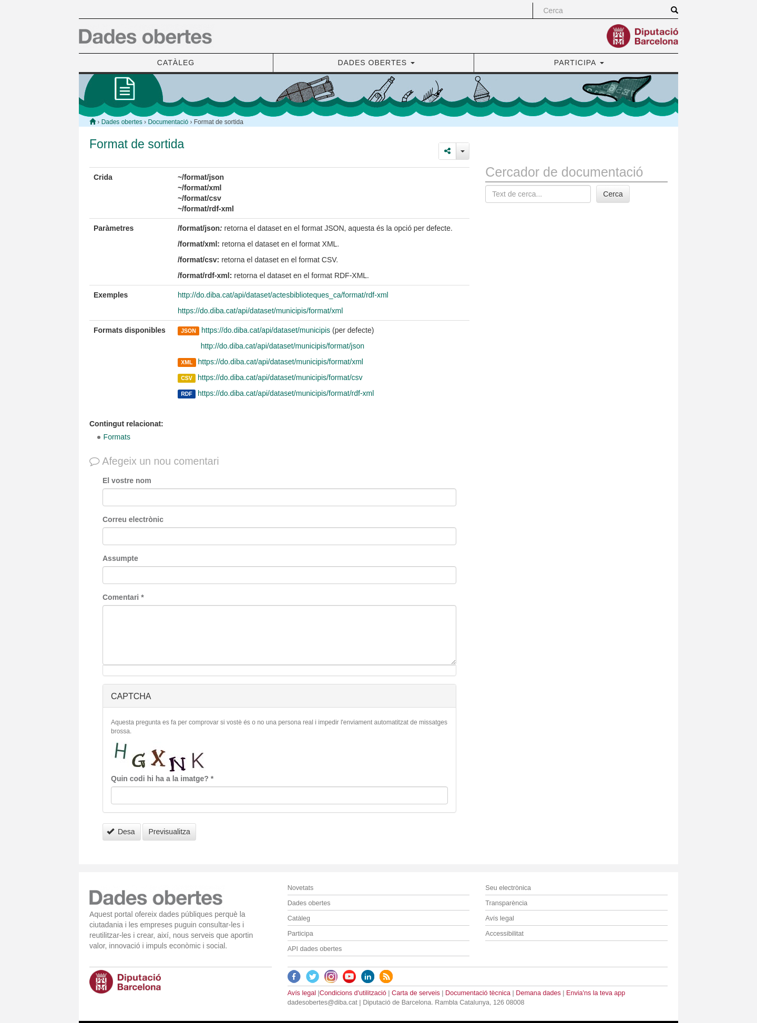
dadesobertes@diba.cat (322, 1002)
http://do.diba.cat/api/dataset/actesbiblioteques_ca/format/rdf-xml (283, 295)
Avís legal (499, 918)
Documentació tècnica (477, 993)
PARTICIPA (579, 62)
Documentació (168, 122)
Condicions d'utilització (353, 993)
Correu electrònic (133, 519)
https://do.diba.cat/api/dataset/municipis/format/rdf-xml (286, 393)
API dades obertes (315, 949)
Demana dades (538, 993)
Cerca (612, 194)
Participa (300, 933)
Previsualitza (169, 831)
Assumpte (120, 558)
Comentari (123, 597)
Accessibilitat (504, 933)
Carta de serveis (416, 993)
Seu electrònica (508, 888)
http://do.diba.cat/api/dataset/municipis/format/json (281, 346)
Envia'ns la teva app (595, 993)
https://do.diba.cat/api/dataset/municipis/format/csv (280, 377)
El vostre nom (127, 480)
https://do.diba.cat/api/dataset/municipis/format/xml (260, 310)
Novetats (301, 888)
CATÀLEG (176, 62)
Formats (117, 437)
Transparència (506, 903)
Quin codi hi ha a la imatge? (162, 778)
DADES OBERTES (376, 62)
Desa (121, 831)
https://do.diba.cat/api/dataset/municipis (265, 330)
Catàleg (299, 918)
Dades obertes (121, 122)
